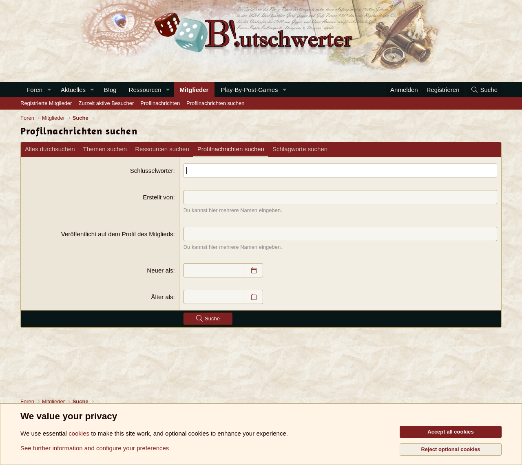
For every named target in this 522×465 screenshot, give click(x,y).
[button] (49, 89)
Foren (34, 89)
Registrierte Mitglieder (46, 103)
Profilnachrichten (160, 103)
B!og (110, 89)
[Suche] (484, 89)
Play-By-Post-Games (249, 89)
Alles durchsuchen (50, 148)
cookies (79, 433)
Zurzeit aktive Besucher (106, 103)
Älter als (162, 296)
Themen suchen (105, 148)
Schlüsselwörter (151, 170)
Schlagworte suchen (299, 148)
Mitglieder (194, 89)
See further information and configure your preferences (94, 448)
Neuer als (160, 270)
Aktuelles (73, 89)
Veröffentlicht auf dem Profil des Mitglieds (117, 233)
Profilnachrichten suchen (215, 103)
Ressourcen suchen (162, 148)
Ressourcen (145, 89)
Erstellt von (158, 197)
